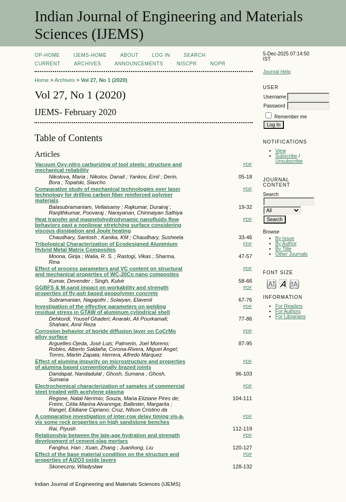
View (280, 150)
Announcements (139, 63)
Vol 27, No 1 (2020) (104, 80)
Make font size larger (294, 283)
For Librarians (290, 316)
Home (42, 80)
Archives (87, 63)
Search (194, 55)
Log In (161, 55)
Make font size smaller (271, 283)
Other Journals (291, 254)
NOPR (218, 63)
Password (274, 105)
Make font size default (283, 283)
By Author (286, 243)
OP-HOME (47, 55)
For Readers (289, 306)
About (129, 55)
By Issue (284, 238)
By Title (283, 248)
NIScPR (187, 63)
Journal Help (277, 71)
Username (275, 96)
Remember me (290, 116)
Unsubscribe (289, 161)
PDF (247, 164)
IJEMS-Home (90, 55)
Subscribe (286, 156)
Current (47, 63)
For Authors (288, 311)
